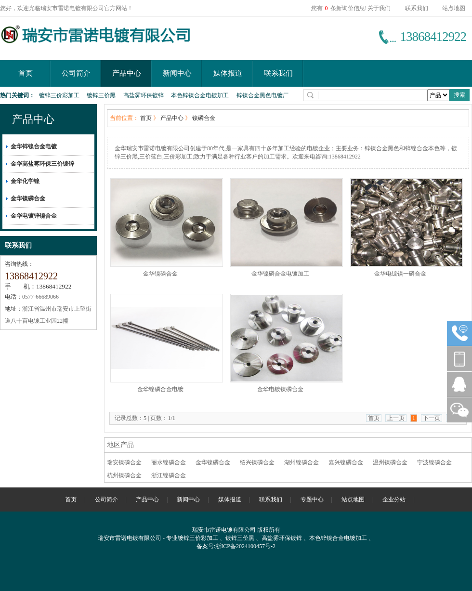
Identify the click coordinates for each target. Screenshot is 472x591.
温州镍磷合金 (390, 462)
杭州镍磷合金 (124, 475)
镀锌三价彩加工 (59, 95)
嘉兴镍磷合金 (345, 462)
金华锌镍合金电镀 (34, 146)
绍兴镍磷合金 (257, 462)
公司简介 (76, 73)
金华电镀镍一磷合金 (400, 273)
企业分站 (394, 499)
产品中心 (126, 73)
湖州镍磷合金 (301, 462)
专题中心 (312, 499)
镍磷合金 (203, 118)
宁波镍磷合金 (434, 462)
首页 (25, 73)
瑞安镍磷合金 (124, 462)
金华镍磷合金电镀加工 (280, 273)
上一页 (396, 418)
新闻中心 (177, 73)
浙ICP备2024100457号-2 (245, 546)
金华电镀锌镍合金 (34, 215)
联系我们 (416, 8)
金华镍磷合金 (28, 198)
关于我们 (379, 8)
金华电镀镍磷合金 (280, 389)
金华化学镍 (25, 181)
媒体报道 (227, 73)
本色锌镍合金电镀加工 (200, 95)
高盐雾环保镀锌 (143, 95)
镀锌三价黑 (101, 95)
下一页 (431, 418)
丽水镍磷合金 (168, 462)
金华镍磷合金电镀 (160, 389)
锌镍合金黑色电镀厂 (262, 95)
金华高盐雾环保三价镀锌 (42, 163)
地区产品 (120, 444)
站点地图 (453, 8)
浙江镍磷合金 (168, 475)
